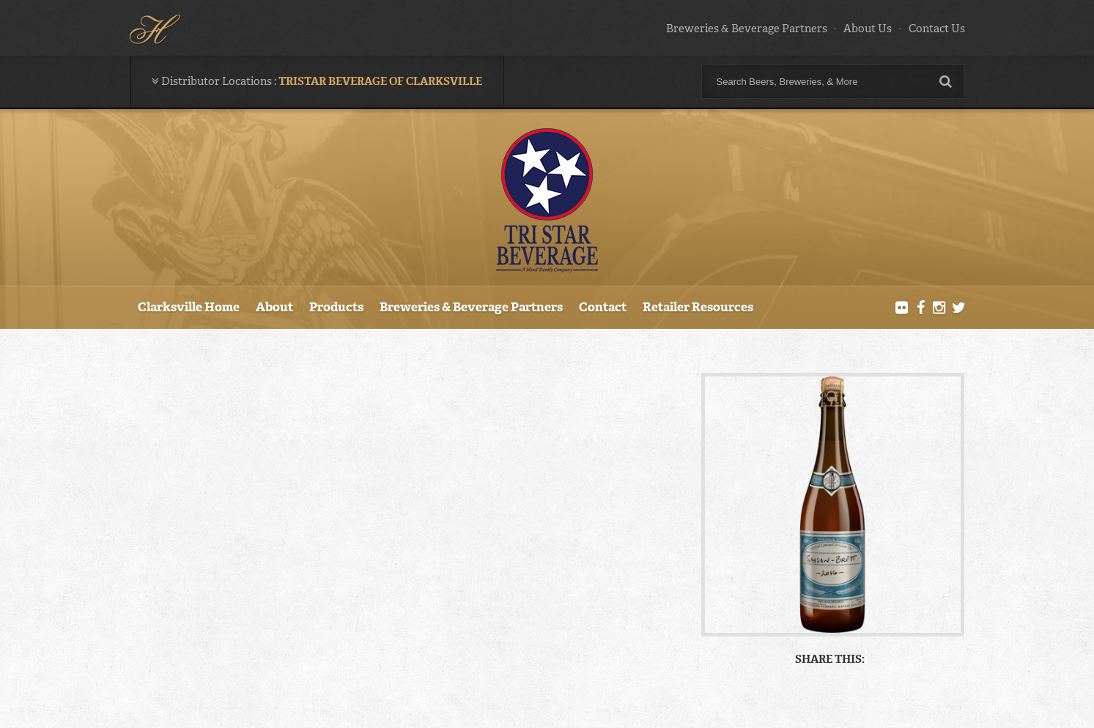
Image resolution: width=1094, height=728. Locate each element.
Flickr (901, 308)
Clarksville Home (189, 307)
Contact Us (937, 28)
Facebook (920, 308)
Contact (603, 307)
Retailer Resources (698, 307)
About (274, 307)
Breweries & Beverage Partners (746, 28)
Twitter (958, 308)
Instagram (939, 308)
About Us (867, 28)
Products (336, 307)
